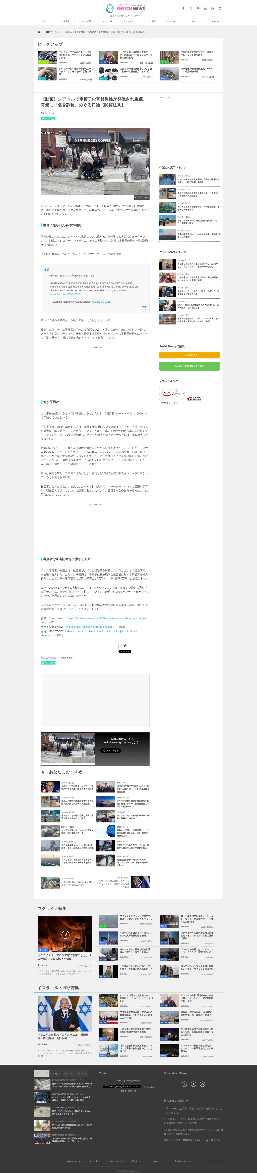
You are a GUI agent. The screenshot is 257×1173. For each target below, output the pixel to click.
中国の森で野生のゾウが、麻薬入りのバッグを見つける (197, 53)
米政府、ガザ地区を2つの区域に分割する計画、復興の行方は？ (196, 1013)
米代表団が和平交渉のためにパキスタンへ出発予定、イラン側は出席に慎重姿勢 (133, 789)
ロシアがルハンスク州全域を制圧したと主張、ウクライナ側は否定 (197, 967)
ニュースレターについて (158, 1161)
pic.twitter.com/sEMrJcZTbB (65, 294)
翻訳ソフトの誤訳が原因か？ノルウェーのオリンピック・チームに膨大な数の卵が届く (72, 1085)
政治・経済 (86, 21)
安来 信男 (185, 60)
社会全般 (65, 21)
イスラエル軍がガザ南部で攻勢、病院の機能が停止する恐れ (136, 1030)
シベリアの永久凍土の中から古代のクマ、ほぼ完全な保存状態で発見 (75, 71)
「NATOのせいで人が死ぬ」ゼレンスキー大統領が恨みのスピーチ (136, 967)
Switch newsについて (74, 1161)
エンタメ (191, 21)
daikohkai (63, 62)
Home (44, 21)
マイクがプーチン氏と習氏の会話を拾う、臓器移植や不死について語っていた (72, 1140)
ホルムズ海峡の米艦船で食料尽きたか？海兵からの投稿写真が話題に (198, 194)
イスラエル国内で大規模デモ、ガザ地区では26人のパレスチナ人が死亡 (136, 998)
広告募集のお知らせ (183, 1161)
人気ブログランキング (168, 403)
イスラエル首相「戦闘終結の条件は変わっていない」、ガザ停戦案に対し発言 (197, 998)
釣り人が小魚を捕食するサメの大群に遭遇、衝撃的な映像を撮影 (198, 208)
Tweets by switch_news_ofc (128, 1080)
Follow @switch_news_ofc (134, 752)
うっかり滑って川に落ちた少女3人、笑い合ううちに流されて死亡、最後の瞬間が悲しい (198, 265)
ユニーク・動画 (149, 21)
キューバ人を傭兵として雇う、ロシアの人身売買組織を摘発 (136, 934)
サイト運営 (94, 1161)
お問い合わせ (135, 1161)
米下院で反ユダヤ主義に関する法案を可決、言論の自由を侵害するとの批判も (197, 1032)
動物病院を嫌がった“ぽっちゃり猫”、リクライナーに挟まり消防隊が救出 (132, 863)
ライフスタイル (212, 21)
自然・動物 (107, 21)
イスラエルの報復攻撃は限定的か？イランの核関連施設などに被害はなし (197, 1048)
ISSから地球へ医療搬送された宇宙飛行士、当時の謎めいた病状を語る (198, 306)
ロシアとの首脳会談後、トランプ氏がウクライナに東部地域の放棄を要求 (113, 884)
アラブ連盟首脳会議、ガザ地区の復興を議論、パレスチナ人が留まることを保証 (136, 1015)
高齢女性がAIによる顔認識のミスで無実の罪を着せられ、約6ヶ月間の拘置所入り (133, 833)
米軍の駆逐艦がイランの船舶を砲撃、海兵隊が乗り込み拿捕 (198, 235)
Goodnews (170, 21)
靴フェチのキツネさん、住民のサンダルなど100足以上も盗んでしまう (72, 1112)
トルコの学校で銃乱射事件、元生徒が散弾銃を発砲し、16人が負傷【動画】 (198, 180)
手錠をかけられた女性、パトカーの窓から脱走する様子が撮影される (198, 292)
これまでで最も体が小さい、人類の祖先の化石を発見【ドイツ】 (136, 70)
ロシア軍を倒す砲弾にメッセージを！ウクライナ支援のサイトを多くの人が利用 (197, 919)
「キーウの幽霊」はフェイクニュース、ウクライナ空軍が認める (197, 951)
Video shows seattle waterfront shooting (89, 626)
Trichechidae (48, 113)
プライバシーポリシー (115, 1161)
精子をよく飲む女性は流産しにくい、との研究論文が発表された (72, 1126)
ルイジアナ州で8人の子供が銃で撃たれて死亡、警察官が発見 (197, 222)
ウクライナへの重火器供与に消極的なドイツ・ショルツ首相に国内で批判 (197, 935)
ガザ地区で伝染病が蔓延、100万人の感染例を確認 (197, 70)
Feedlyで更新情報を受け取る (189, 366)
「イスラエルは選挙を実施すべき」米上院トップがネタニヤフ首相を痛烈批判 (136, 55)
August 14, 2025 (101, 301)
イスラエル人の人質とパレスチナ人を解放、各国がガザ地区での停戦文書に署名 (72, 1098)
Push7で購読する (189, 355)
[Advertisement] (95, 373)
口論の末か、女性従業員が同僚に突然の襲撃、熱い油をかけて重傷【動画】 (198, 278)
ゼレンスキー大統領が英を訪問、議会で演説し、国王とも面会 (136, 951)
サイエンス (128, 21)
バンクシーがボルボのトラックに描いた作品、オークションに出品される (75, 55)
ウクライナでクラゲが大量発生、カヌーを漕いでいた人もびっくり (136, 917)
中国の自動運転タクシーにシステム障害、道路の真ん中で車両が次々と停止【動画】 (198, 320)
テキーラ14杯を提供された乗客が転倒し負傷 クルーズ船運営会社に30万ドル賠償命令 (133, 804)
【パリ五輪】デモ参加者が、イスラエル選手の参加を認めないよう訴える (136, 1048)
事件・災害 (48, 118)
